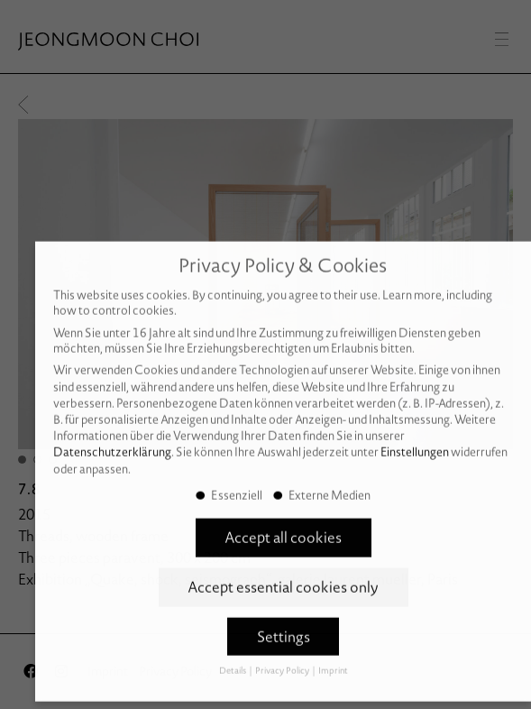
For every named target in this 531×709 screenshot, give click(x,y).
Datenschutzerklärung (112, 439)
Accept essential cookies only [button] (283, 574)
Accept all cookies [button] (283, 524)
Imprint (333, 657)
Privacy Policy (283, 657)
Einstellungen (414, 439)
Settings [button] (283, 623)
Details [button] (233, 657)
